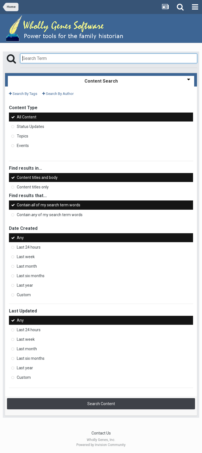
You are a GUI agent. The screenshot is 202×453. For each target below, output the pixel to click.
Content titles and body (37, 177)
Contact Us (101, 433)
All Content (26, 117)
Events (23, 145)
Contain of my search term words (48, 205)
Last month (27, 266)
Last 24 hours (29, 247)
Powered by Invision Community (101, 445)
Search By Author (58, 94)
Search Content (101, 403)
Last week (26, 256)
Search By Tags (23, 94)
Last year (25, 285)
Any (20, 237)
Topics (22, 136)
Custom (24, 295)
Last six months (30, 276)
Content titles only (33, 187)
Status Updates (30, 126)
